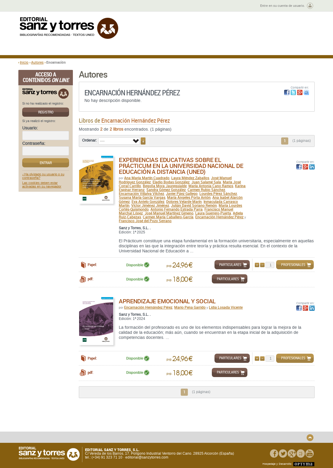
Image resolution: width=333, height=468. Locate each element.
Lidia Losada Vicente (226, 307)
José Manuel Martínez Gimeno (169, 213)
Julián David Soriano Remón (194, 205)
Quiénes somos (48, 421)
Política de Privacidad (259, 421)
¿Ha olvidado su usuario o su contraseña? (43, 176)
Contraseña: (33, 144)
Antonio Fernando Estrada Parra (177, 209)
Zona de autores (34, 6)
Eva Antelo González (148, 201)
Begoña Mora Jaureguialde (165, 185)
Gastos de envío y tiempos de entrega (59, 427)
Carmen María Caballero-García (168, 216)
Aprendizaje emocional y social (167, 301)
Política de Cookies (257, 430)
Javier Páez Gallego (182, 193)
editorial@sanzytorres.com (146, 458)
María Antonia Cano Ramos (210, 185)
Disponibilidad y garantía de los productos (126, 423)
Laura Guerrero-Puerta (213, 213)
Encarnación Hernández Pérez (219, 216)
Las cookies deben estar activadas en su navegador (41, 184)
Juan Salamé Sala (206, 181)
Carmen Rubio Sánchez (206, 189)
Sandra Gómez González (166, 189)
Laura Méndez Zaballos (190, 177)
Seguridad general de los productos (129, 434)
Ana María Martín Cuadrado (146, 177)
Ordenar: (89, 140)
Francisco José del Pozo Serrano (145, 220)
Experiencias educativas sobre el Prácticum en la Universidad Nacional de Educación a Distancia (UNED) (181, 166)
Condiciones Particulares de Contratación (199, 427)
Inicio (24, 62)
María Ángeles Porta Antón (189, 197)
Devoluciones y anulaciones (123, 429)
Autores (37, 62)
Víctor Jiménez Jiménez (150, 205)
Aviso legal (250, 425)
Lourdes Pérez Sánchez (218, 193)
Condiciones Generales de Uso (201, 421)
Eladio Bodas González (171, 181)
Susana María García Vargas (142, 197)
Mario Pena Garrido (190, 307)
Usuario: (30, 128)
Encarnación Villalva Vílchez (141, 193)
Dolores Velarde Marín (184, 201)
